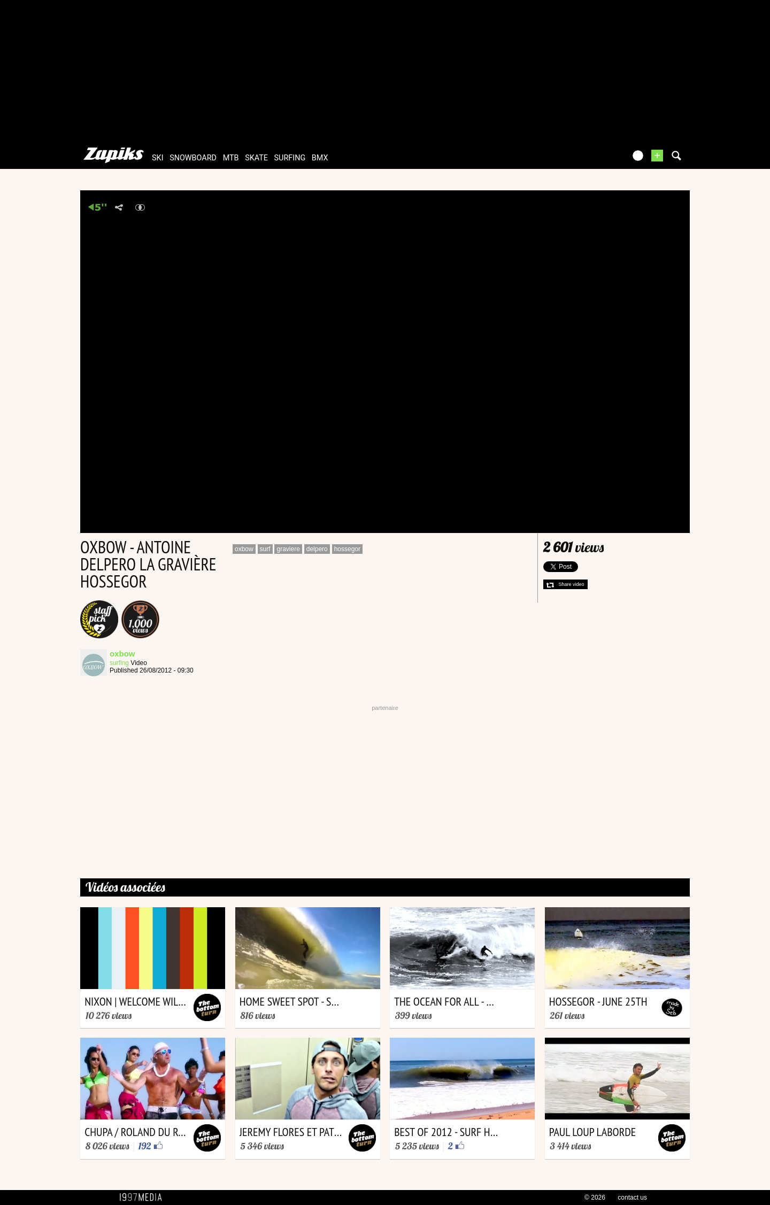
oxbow (244, 549)
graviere (287, 549)
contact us (632, 1197)
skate (256, 158)
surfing (290, 158)
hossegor (347, 549)
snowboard (193, 158)
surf (265, 549)
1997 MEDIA (144, 1197)
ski (158, 158)
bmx (320, 158)
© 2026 (594, 1197)
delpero (317, 549)
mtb (231, 158)
